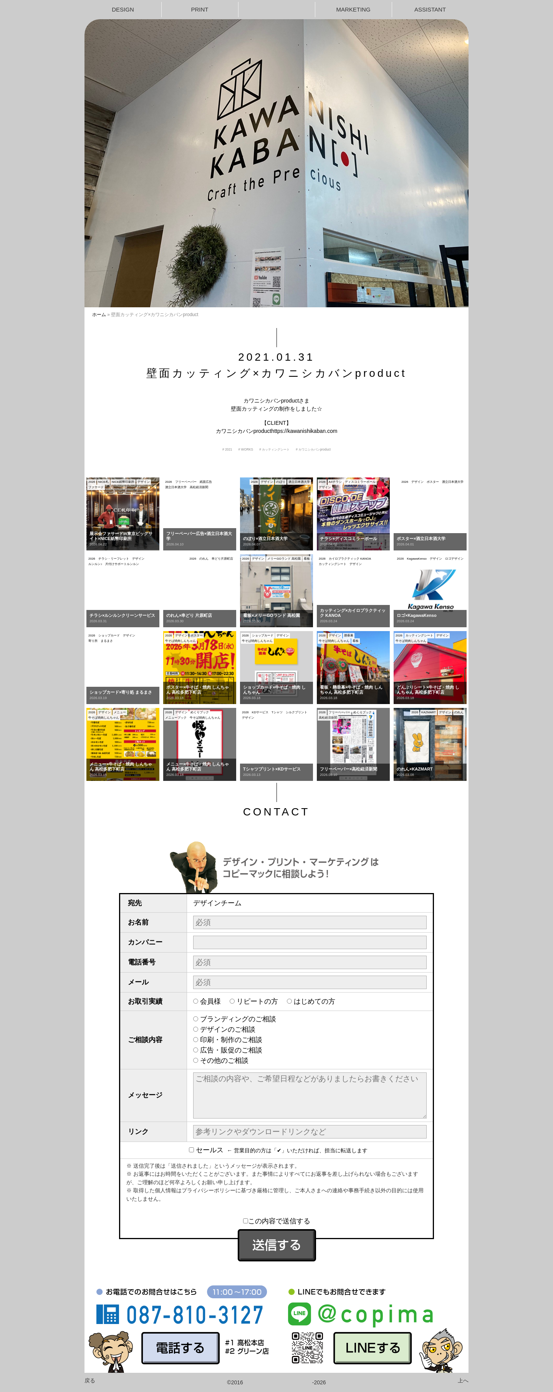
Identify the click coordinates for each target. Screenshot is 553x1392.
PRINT (200, 9)
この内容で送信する (276, 1221)
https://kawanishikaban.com (304, 431)
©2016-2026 (276, 1382)
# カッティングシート (274, 449)
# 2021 (227, 449)
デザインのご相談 (227, 1029)
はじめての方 (314, 1001)
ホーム (99, 314)
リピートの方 (257, 1001)
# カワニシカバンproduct (313, 449)
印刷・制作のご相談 (231, 1040)
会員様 (210, 1001)
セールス (208, 1150)
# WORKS (245, 449)
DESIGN (123, 9)
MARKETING (353, 9)
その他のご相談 (224, 1060)
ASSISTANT (430, 9)
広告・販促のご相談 (231, 1050)
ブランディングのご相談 (238, 1019)
